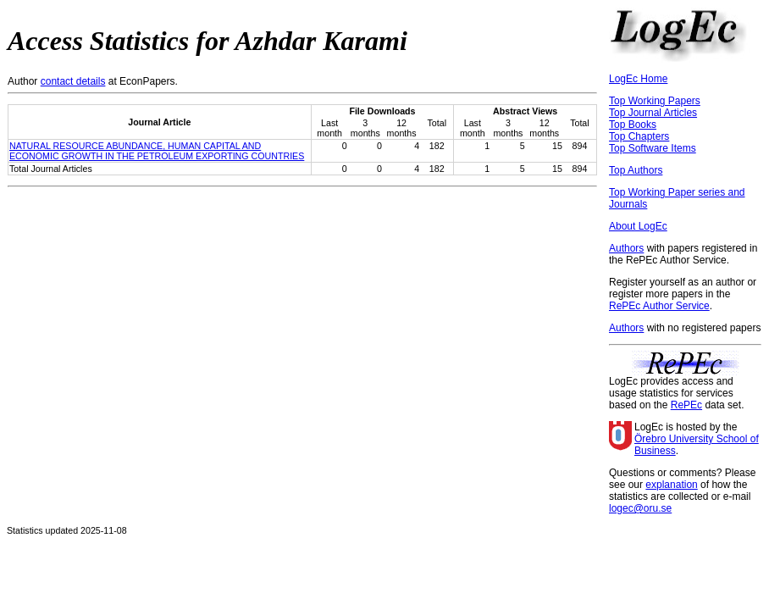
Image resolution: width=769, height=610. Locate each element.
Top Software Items (652, 148)
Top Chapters (639, 136)
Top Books (632, 124)
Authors (626, 248)
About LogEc (638, 226)
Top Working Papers (654, 101)
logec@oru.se (640, 508)
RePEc (686, 405)
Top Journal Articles (653, 113)
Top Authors (635, 170)
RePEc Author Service (659, 306)
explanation (671, 485)
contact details (73, 81)
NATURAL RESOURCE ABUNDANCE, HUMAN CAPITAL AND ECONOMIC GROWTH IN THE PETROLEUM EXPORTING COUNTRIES (156, 151)
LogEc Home (638, 79)
